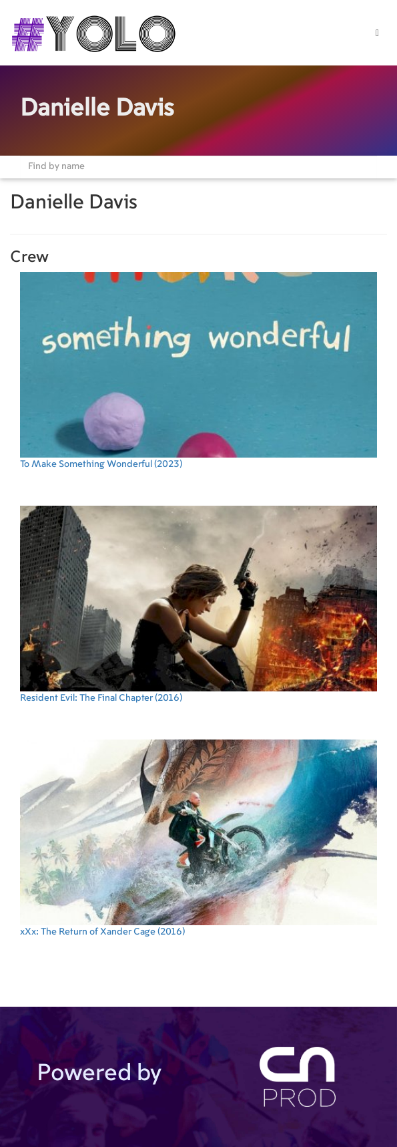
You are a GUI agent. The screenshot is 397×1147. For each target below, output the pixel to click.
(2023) (198, 370)
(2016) (198, 604)
